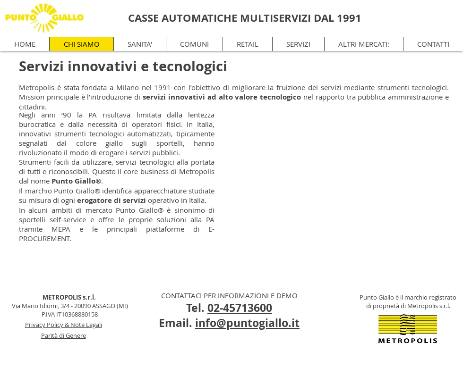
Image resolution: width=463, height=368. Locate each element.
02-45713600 (239, 307)
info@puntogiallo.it (247, 322)
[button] (363, 44)
